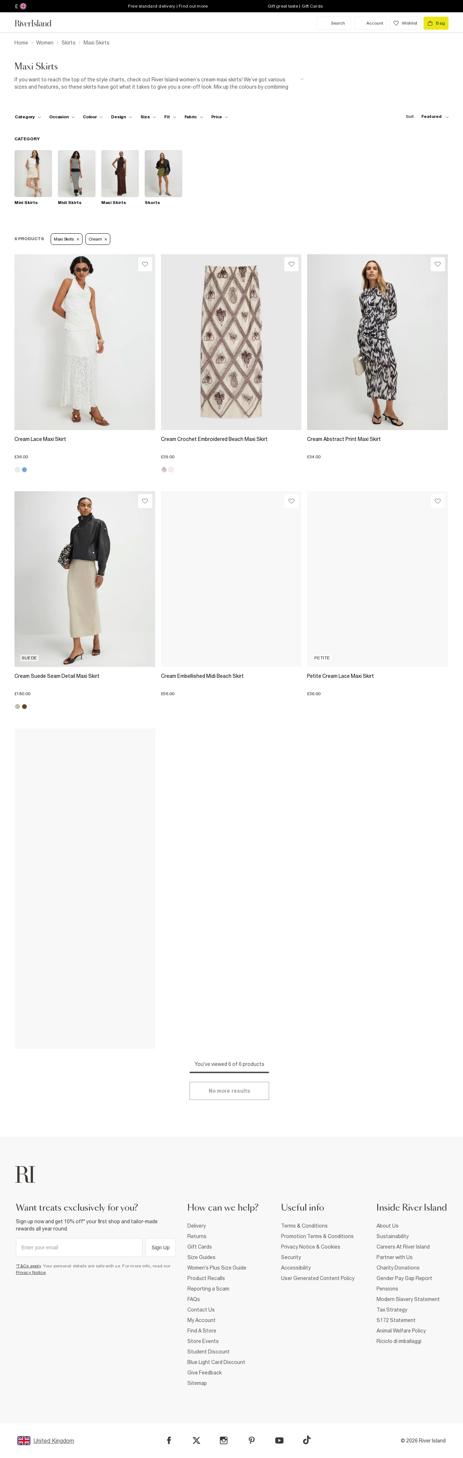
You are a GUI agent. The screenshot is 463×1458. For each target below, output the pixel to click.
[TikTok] (306, 1440)
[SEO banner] (159, 83)
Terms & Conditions (304, 1226)
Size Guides (201, 1257)
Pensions (387, 1289)
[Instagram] (224, 1440)
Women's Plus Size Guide (216, 1268)
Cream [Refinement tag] (98, 239)
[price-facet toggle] (220, 117)
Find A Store (201, 1331)
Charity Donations (398, 1268)
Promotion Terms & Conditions (317, 1236)
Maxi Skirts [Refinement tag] (66, 239)
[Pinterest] (251, 1440)
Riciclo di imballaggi (399, 1341)
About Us (388, 1226)
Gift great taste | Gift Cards (295, 6)
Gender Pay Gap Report (404, 1278)
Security (291, 1257)
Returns (197, 1236)
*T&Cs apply (28, 1265)
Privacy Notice (31, 1272)
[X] (196, 1441)
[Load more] (229, 1091)
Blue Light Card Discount (216, 1362)
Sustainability (393, 1236)
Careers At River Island (403, 1247)
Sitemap (197, 1383)
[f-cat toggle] (28, 117)
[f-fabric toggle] (194, 117)
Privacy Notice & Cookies (310, 1247)
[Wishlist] (145, 264)
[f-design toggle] (121, 117)
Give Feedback (204, 1373)
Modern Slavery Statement (408, 1299)
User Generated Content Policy (317, 1278)
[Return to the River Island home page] (38, 23)
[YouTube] (279, 1440)
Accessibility (296, 1268)
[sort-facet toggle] (425, 117)
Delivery (196, 1226)
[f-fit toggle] (170, 117)
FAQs (193, 1299)
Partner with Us (395, 1257)
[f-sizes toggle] (148, 117)
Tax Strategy (392, 1310)
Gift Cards (199, 1247)
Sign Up (161, 1247)
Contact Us (201, 1310)
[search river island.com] (333, 23)
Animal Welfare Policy (401, 1331)
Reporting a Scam (208, 1289)
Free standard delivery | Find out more (168, 6)
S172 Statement (396, 1320)
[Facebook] (169, 1440)
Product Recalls (206, 1278)
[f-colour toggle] (93, 117)
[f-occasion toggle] (62, 117)
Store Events (203, 1341)
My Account (201, 1320)
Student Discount (208, 1352)
